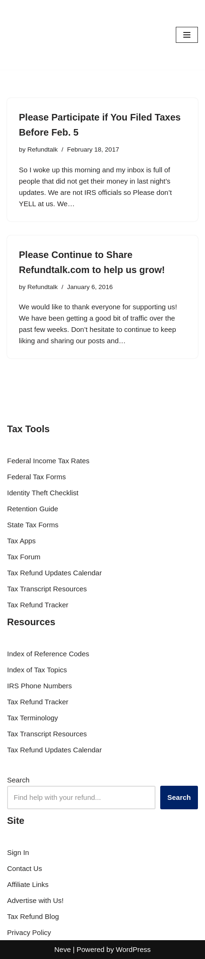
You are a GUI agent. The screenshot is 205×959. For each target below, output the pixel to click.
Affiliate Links (28, 884)
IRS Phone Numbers (39, 686)
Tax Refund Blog (33, 916)
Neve (62, 949)
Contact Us (24, 868)
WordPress (133, 949)
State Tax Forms (32, 525)
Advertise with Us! (35, 900)
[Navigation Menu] (187, 35)
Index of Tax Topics (37, 670)
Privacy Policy (29, 932)
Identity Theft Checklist (42, 493)
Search (18, 780)
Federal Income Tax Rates (48, 461)
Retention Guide (32, 509)
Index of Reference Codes (48, 654)
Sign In (18, 852)
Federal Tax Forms (36, 477)
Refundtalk (42, 149)
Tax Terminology (32, 718)
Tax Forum (24, 557)
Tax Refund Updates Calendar (54, 573)
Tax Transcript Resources (47, 589)
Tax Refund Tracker (37, 605)
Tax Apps (21, 541)
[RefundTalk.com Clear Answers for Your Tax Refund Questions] (35, 35)
